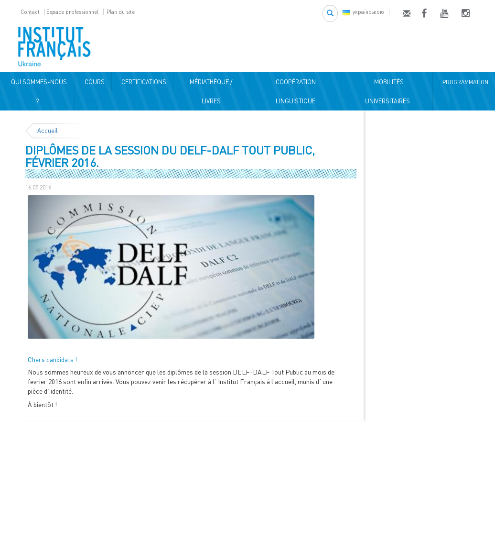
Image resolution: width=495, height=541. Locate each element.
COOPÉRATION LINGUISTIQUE (296, 91)
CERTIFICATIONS (142, 82)
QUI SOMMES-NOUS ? (37, 91)
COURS (93, 82)
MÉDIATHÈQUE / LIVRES (211, 91)
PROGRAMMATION (464, 82)
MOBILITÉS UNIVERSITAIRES (387, 91)
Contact (30, 12)
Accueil (47, 130)
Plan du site (121, 12)
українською (363, 12)
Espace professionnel (72, 12)
